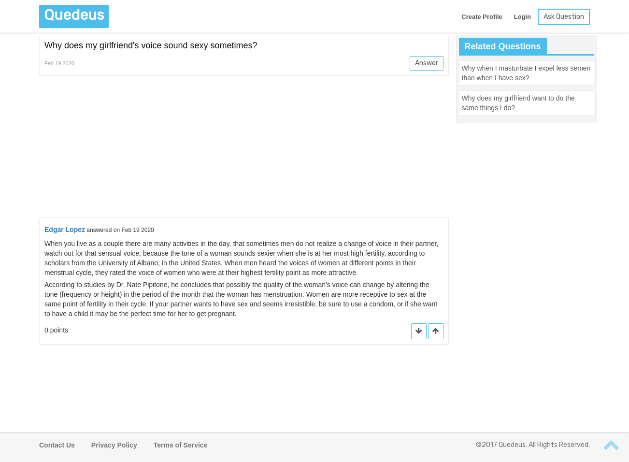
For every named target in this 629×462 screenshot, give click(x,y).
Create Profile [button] (481, 16)
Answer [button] (426, 63)
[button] (435, 331)
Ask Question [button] (563, 17)
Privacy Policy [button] (114, 445)
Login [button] (522, 16)
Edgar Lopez (64, 229)
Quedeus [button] (74, 15)
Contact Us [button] (57, 445)
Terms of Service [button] (181, 445)
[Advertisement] (244, 148)
